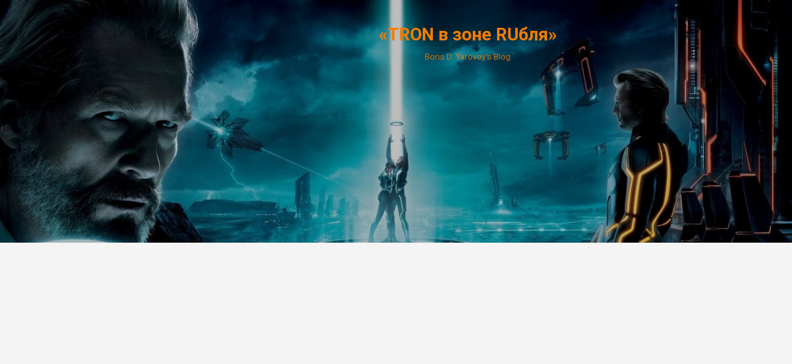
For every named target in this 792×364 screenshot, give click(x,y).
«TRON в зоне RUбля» (468, 34)
